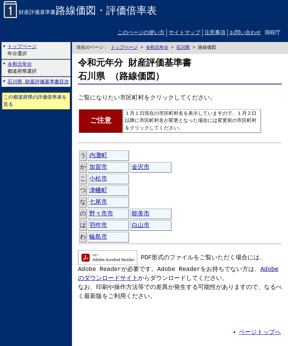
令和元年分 (157, 48)
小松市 (98, 179)
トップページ (124, 48)
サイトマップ (184, 33)
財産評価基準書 (80, 13)
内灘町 (98, 156)
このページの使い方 (141, 33)
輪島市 (98, 237)
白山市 (141, 225)
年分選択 (22, 50)
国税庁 (272, 33)
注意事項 (214, 33)
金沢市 (141, 167)
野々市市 (101, 214)
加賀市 (98, 167)
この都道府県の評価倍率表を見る (35, 101)
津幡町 (98, 191)
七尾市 (98, 202)
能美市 (141, 214)
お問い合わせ (245, 33)
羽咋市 (98, 225)
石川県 (183, 48)
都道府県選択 (22, 68)
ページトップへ (260, 332)
